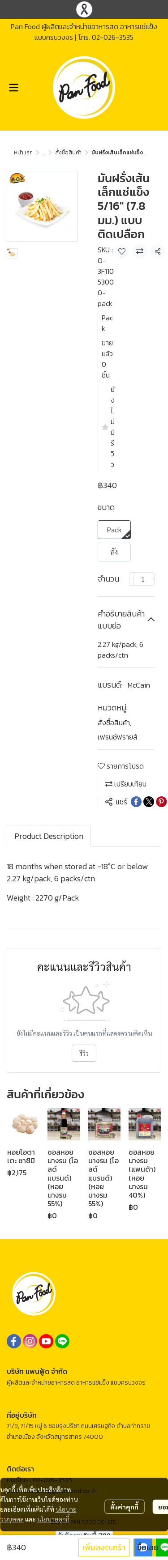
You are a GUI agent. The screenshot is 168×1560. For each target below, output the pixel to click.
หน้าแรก (23, 153)
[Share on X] (148, 801)
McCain (139, 685)
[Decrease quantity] (131, 579)
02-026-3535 (113, 37)
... (44, 153)
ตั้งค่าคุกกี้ (124, 1507)
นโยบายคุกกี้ (53, 1519)
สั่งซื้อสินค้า (68, 153)
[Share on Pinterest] (161, 801)
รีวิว (84, 1053)
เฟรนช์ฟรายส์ (118, 736)
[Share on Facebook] (136, 801)
